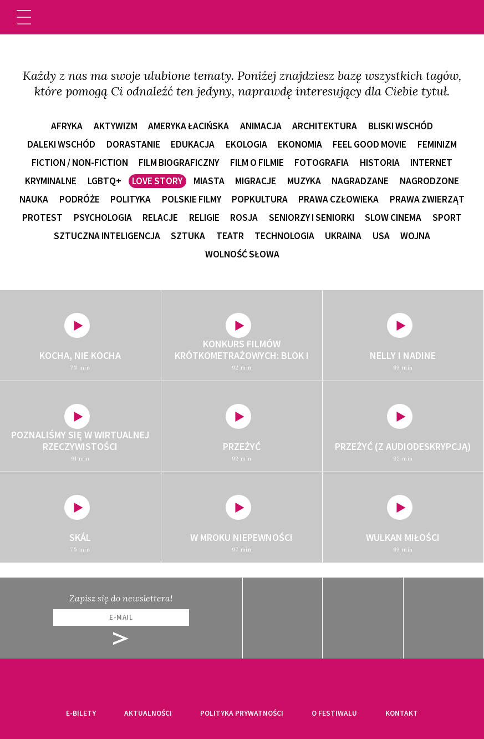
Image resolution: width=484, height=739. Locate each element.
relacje (160, 217)
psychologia (103, 217)
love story (157, 181)
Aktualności (148, 713)
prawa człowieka (338, 199)
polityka (130, 199)
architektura (324, 126)
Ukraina (343, 236)
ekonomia (300, 144)
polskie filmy (191, 199)
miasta (209, 181)
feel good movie (369, 144)
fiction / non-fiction (80, 162)
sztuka (188, 236)
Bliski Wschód (400, 126)
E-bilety (81, 713)
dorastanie (133, 144)
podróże (79, 199)
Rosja (244, 217)
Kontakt (401, 713)
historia (380, 162)
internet (431, 162)
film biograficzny (179, 162)
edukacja (193, 144)
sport (447, 217)
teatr (230, 236)
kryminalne (51, 181)
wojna (415, 236)
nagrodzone (429, 181)
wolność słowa (242, 254)
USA (381, 236)
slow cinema (393, 217)
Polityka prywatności (241, 713)
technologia (284, 236)
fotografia (321, 162)
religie (204, 217)
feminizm (437, 144)
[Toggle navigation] (24, 17)
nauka (33, 199)
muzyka (304, 181)
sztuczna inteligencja (107, 236)
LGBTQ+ (104, 181)
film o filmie (257, 162)
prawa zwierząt (427, 199)
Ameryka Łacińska (188, 126)
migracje (255, 181)
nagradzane (360, 181)
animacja (261, 126)
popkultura (260, 199)
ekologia (246, 144)
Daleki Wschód (61, 144)
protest (42, 217)
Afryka (67, 126)
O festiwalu (334, 713)
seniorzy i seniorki (311, 217)
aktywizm (115, 126)
